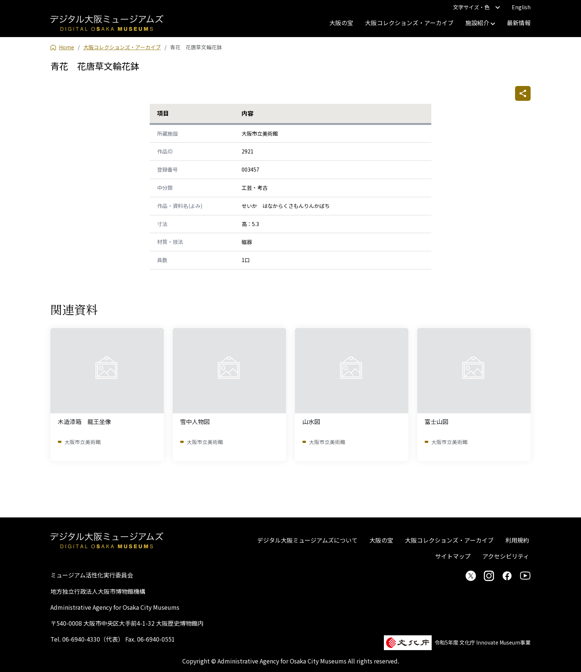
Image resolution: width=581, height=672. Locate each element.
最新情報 (519, 22)
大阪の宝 (341, 22)
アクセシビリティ (505, 556)
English (521, 7)
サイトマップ (453, 556)
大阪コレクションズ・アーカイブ (409, 22)
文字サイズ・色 (476, 7)
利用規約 (517, 540)
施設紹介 (480, 22)
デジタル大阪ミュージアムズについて (307, 540)
